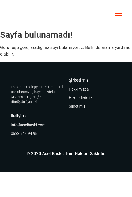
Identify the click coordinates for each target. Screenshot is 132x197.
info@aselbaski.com (28, 125)
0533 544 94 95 (24, 133)
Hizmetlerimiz (80, 97)
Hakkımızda (79, 89)
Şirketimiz (77, 106)
